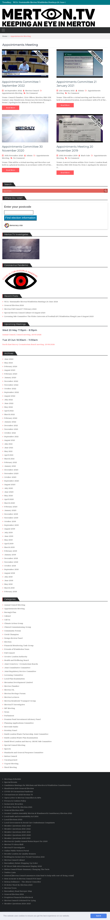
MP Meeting (9, 708)
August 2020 (9, 485)
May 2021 (8, 451)
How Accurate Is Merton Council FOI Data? (22, 879)
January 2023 (10, 378)
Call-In (7, 620)
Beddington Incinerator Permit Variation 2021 (24, 857)
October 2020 (10, 477)
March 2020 (9, 503)
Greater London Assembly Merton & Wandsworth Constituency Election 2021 (38, 813)
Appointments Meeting (12, 93)
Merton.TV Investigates (14, 705)
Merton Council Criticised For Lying (20, 900)
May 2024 (8, 363)
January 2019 (10, 555)
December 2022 (11, 381)
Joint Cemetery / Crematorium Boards (21, 664)
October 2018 (10, 566)
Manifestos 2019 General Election (19, 788)
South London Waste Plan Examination (21, 738)
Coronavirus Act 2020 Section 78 (18, 795)
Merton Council (32, 91)
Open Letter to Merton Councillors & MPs (22, 798)
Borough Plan (10, 612)
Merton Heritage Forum (14, 693)
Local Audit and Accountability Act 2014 (21, 816)
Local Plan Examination (14, 679)
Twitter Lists (10, 872)
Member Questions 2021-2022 (17, 829)
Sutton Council (10, 756)
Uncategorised (10, 760)
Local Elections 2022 (13, 820)
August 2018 (9, 573)
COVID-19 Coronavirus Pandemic (18, 791)
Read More (10, 108)
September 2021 (11, 437)
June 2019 (8, 536)
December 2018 (11, 558)
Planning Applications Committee (19, 723)
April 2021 (8, 455)
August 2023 (9, 370)
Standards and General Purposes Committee (23, 753)
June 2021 (8, 448)
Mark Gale (85, 156)
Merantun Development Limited (18, 682)
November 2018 (11, 562)
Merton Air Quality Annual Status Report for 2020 (25, 841)
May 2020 (8, 496)
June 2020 (8, 492)
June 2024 (8, 359)
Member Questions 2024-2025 (17, 904)
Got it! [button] (98, 916)
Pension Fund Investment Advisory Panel (22, 719)
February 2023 (10, 374)
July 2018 (8, 577)
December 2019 (11, 514)
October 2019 (10, 521)
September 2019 (11, 525)
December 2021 (11, 425)
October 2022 (10, 389)
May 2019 (8, 540)
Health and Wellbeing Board (16, 660)
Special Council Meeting (14, 745)
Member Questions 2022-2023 (17, 826)
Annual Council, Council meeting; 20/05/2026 (21, 335)
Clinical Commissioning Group (17, 627)
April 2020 (9, 499)
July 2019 (8, 532)
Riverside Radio (11, 727)
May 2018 (8, 584)
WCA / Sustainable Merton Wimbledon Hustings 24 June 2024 (41, 2)
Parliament (9, 716)
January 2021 (10, 466)
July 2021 (8, 444)
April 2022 (9, 411)
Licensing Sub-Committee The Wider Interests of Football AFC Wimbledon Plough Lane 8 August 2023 (49, 316)
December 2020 (11, 470)
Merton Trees (10, 888)
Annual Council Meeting (14, 605)
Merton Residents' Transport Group (20, 701)
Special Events (10, 782)
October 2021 (10, 433)
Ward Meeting (10, 767)
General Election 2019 (14, 810)
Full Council (9, 653)
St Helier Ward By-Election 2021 (18, 807)
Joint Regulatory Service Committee (20, 671)
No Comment (32, 93)
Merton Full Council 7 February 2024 (20, 309)
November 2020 (11, 473)
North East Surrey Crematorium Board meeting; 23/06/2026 (28, 344)
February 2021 (10, 462)
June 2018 (8, 580)
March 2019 (9, 547)
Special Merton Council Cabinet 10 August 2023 (24, 313)
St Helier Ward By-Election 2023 (18, 885)
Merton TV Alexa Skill (13, 844)
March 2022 (9, 414)
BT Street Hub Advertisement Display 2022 (23, 866)
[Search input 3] (53, 191)
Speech (7, 749)
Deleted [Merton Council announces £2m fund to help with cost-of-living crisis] (39, 876)
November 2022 (11, 385)
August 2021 (9, 440)
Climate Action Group (13, 623)
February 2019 (10, 551)
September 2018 (11, 569)
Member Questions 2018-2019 (17, 838)
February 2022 (10, 418)
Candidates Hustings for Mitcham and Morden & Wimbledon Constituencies (37, 785)
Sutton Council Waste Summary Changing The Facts (26, 869)
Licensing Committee (13, 675)
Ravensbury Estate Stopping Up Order (21, 863)
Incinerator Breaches (13, 804)
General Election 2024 (14, 305)
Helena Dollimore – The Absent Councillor (22, 882)
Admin (81, 91)
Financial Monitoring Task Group (18, 646)
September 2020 (11, 481)
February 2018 (10, 592)
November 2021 (11, 429)
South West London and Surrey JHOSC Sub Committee (28, 741)
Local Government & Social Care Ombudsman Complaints (29, 823)
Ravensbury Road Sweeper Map (18, 891)
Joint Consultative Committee (17, 668)
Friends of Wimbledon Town (16, 649)
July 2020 (8, 488)
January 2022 (10, 422)
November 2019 (11, 518)
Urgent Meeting (11, 764)
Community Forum (12, 631)
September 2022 (11, 392)
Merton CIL (9, 690)
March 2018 (9, 588)
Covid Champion (11, 634)
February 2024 (10, 366)
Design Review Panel (13, 638)
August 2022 (9, 396)
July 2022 (8, 400)
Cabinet (7, 616)
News (6, 712)
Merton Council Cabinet (14, 860)
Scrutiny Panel (10, 730)
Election (7, 642)
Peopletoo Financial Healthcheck (18, 897)
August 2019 (9, 529)
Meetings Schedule (12, 779)
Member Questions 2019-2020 (17, 835)
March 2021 (9, 459)
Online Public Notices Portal (16, 851)
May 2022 (8, 407)
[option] (46, 2)
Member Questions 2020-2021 (17, 832)
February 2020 (10, 507)
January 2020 (10, 510)
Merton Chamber (11, 686)
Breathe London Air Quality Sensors (20, 854)
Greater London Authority (15, 657)
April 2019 (8, 544)
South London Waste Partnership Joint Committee (26, 734)
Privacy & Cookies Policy (15, 801)
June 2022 (8, 403)
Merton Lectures (11, 697)
